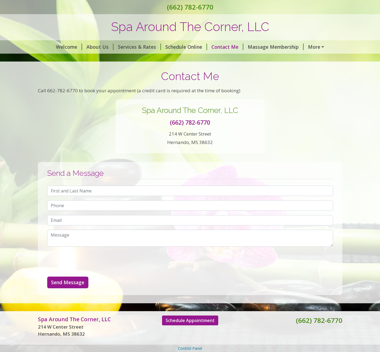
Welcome (55, 47)
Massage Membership (262, 47)
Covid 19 (306, 47)
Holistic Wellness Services (155, 58)
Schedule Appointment (190, 332)
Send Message (67, 293)
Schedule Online (172, 47)
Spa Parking (105, 58)
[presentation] (88, 273)
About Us (86, 47)
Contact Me (214, 47)
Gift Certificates (63, 58)
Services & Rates (125, 47)
